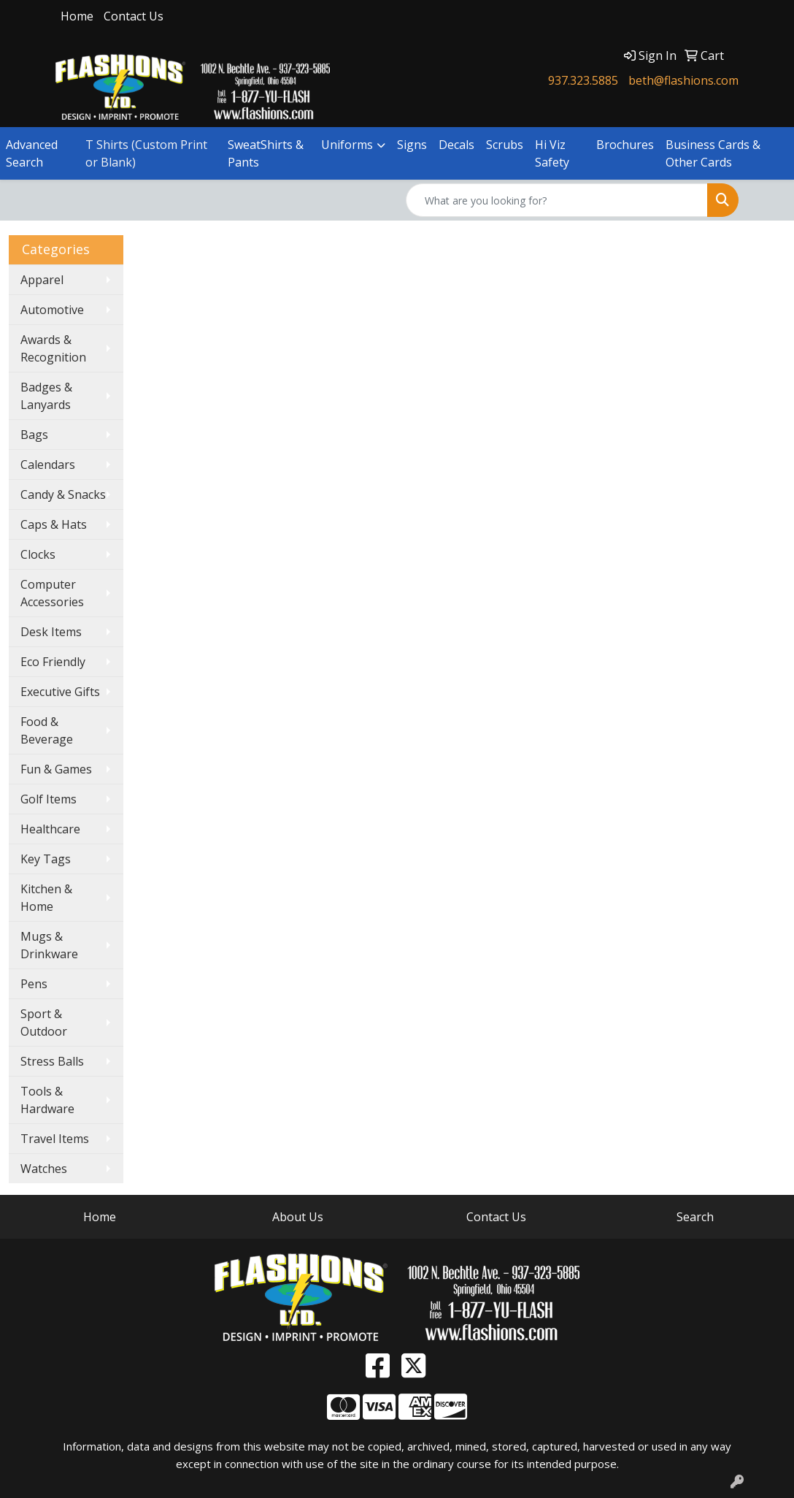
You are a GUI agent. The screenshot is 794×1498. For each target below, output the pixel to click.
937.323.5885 (583, 80)
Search (695, 1217)
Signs (412, 145)
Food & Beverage (46, 730)
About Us (297, 1217)
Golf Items (48, 799)
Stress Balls (52, 1061)
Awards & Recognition (53, 348)
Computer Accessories (52, 593)
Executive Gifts (60, 692)
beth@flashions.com (683, 80)
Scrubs (504, 145)
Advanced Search (32, 153)
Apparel (41, 280)
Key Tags (45, 859)
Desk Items (51, 632)
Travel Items (54, 1139)
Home (77, 16)
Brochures (625, 145)
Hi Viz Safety (552, 153)
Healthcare (50, 829)
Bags (34, 435)
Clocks (37, 554)
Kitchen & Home (46, 897)
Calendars (47, 464)
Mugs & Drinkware (49, 945)
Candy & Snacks (63, 494)
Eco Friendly (52, 662)
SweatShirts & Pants (266, 153)
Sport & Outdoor (43, 1022)
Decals (456, 145)
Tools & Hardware (47, 1100)
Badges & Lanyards (46, 396)
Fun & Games (56, 769)
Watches (43, 1169)
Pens (33, 984)
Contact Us (133, 16)
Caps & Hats (53, 524)
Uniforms (347, 145)
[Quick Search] (557, 200)
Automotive (52, 310)
